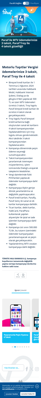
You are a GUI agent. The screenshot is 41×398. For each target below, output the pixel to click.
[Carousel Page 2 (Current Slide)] (15, 346)
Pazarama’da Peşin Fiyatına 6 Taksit (16, 335)
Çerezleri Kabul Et (28, 394)
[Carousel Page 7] (26, 346)
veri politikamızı (8, 389)
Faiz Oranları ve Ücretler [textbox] (14, 368)
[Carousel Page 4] (20, 346)
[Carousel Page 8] (28, 346)
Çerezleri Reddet (12, 394)
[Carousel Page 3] (17, 346)
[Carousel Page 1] (12, 346)
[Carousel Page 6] (24, 346)
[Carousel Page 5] (22, 346)
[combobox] (13, 367)
